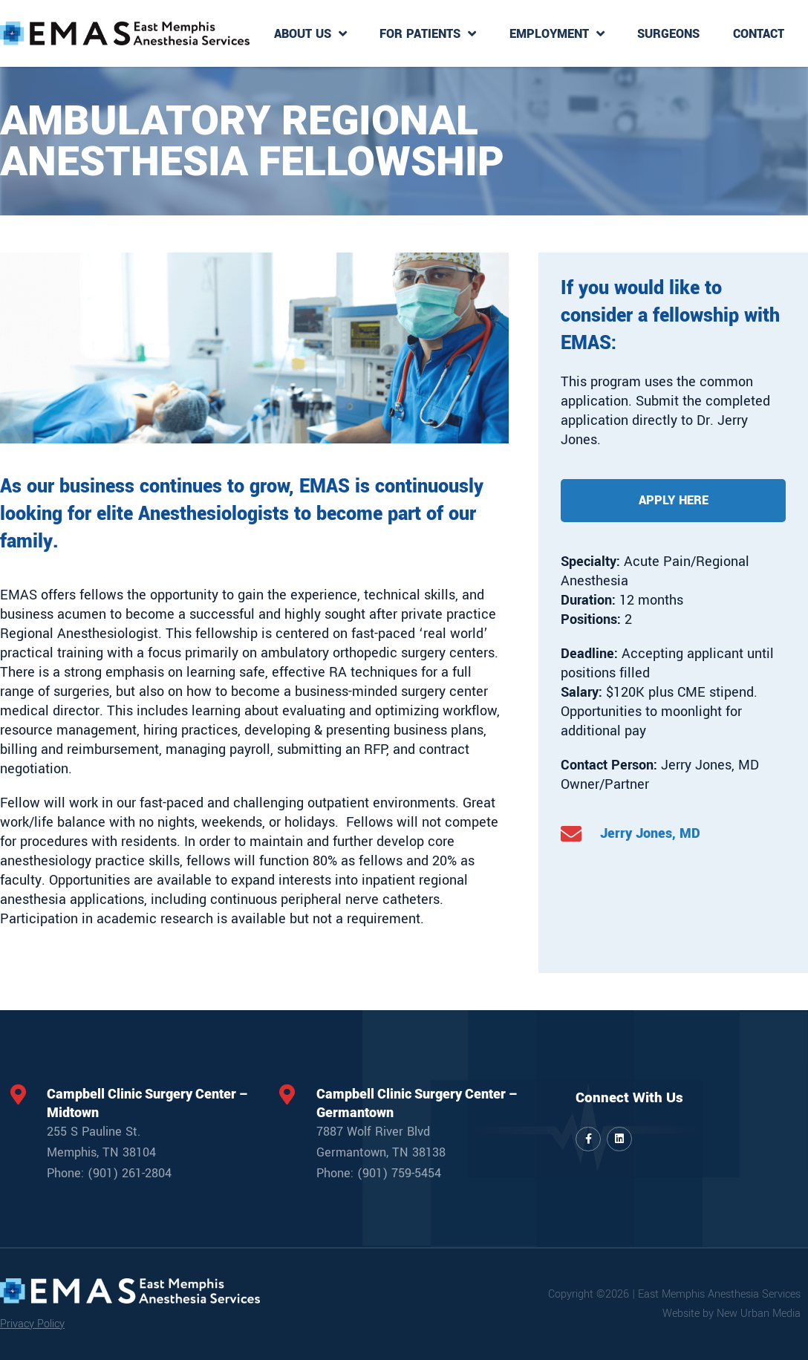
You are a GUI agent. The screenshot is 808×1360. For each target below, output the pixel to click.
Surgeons (668, 33)
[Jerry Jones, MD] (571, 834)
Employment (557, 33)
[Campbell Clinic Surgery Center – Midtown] (17, 1094)
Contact (758, 33)
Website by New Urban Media (731, 1313)
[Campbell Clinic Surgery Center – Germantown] (287, 1094)
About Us (310, 33)
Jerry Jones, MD (650, 833)
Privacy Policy (32, 1324)
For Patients (427, 33)
